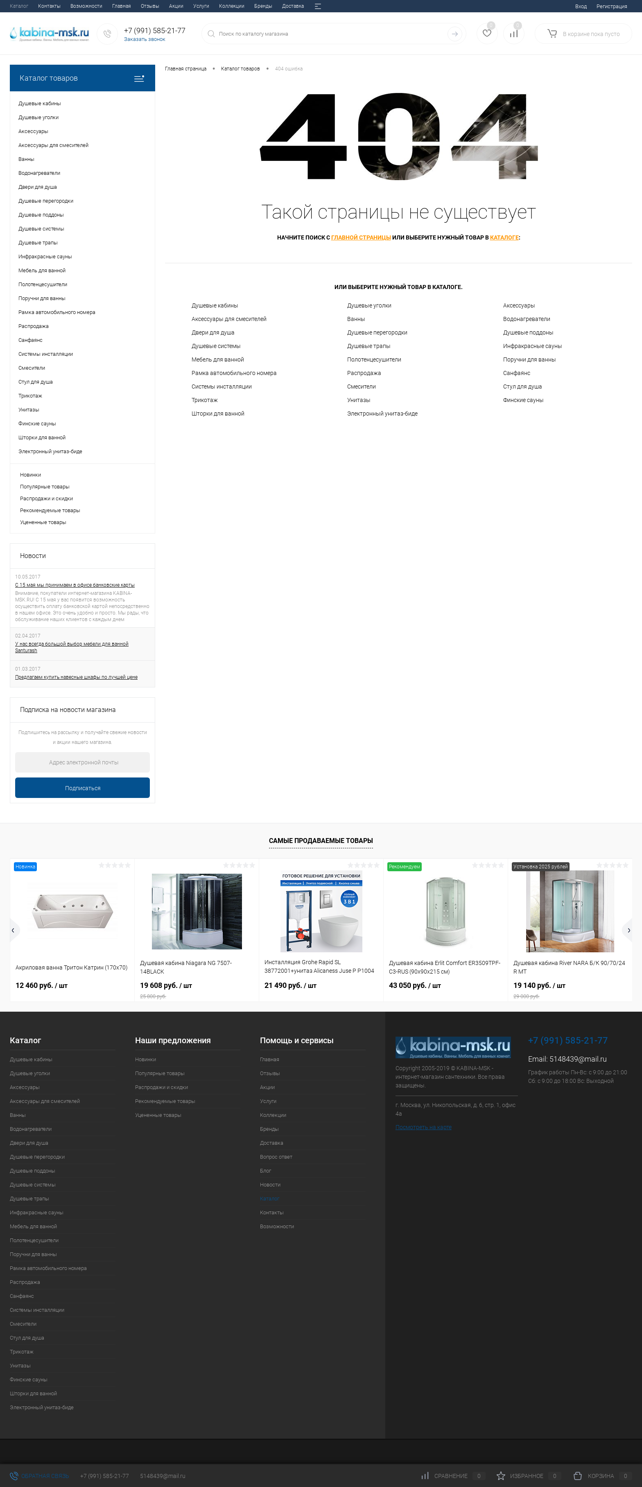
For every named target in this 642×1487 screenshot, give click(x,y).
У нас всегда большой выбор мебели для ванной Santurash (72, 647)
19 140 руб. (570, 990)
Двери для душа (213, 332)
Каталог (269, 1198)
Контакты (272, 1212)
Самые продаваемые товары (321, 841)
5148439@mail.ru (578, 1059)
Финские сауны (523, 400)
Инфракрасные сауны (532, 346)
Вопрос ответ (226, 6)
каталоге (504, 237)
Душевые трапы (369, 346)
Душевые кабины (215, 305)
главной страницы (361, 237)
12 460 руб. (42, 985)
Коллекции (129, 6)
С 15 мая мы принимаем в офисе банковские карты (75, 585)
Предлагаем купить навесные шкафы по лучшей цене (76, 677)
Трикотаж (205, 400)
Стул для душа (522, 386)
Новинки (30, 475)
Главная (19, 6)
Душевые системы (216, 346)
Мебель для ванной (218, 359)
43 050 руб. (415, 985)
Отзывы (47, 6)
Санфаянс (516, 373)
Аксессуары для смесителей (229, 319)
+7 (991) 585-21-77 (104, 1476)
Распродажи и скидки (46, 498)
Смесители (361, 386)
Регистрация (612, 6)
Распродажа (364, 373)
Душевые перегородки (377, 332)
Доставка (190, 6)
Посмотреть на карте (424, 1127)
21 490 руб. (290, 985)
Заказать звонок (144, 39)
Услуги (99, 6)
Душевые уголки (369, 305)
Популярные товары (45, 487)
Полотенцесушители (374, 359)
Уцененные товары (43, 522)
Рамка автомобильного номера (234, 373)
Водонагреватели (526, 319)
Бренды (161, 6)
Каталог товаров (82, 78)
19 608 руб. (196, 990)
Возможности (277, 1226)
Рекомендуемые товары (50, 510)
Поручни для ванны (529, 359)
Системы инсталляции (222, 386)
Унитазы (359, 400)
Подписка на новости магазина (68, 710)
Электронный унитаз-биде (382, 413)
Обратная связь (39, 1476)
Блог (257, 6)
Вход (581, 6)
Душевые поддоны (528, 332)
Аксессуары (519, 305)
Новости (283, 6)
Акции (74, 6)
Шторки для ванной (218, 413)
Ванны (356, 319)
